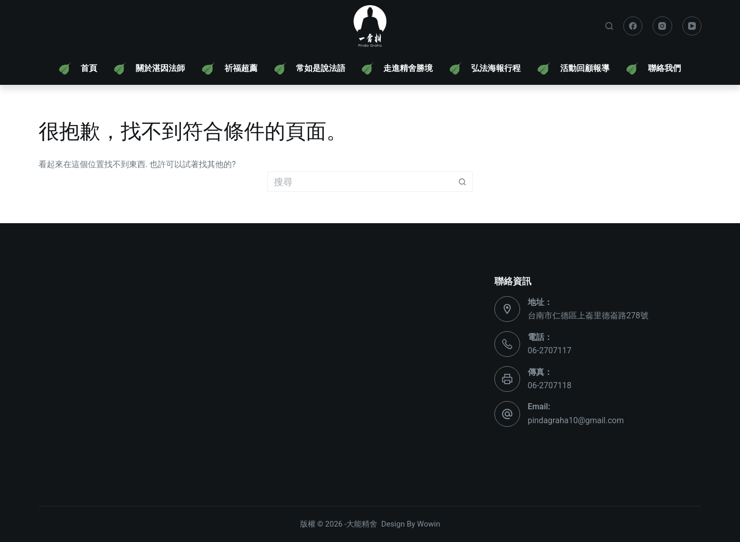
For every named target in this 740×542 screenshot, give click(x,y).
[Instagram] (662, 26)
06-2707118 (549, 385)
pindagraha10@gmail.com (576, 420)
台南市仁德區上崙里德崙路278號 (588, 315)
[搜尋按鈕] (462, 181)
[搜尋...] (359, 181)
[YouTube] (692, 26)
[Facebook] (633, 26)
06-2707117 (549, 350)
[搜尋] (609, 26)
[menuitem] (78, 68)
